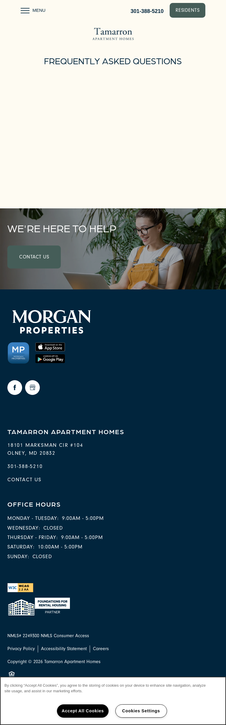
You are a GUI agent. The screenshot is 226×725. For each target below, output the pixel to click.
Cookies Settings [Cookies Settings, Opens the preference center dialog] (141, 710)
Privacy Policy (21, 648)
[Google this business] (32, 387)
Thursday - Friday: (32, 537)
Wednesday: (23, 528)
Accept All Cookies (83, 710)
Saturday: (21, 547)
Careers (101, 648)
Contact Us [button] (34, 257)
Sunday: (18, 556)
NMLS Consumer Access (65, 635)
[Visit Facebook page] (14, 387)
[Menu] (33, 10)
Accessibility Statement (64, 648)
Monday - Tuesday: (33, 518)
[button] (188, 10)
